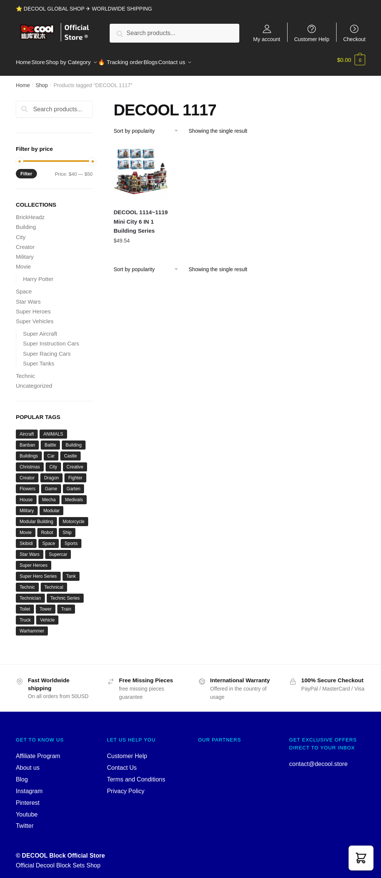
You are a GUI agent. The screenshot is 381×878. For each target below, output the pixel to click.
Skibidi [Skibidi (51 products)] (26, 539)
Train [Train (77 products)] (66, 604)
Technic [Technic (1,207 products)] (27, 582)
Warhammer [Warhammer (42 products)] (32, 626)
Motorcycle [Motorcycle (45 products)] (73, 517)
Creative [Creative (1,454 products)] (75, 462)
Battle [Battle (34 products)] (50, 440)
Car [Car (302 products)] (51, 451)
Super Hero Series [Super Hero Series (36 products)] (38, 571)
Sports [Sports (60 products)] (71, 539)
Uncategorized (34, 381)
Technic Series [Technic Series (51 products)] (65, 593)
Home (23, 81)
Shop (41, 81)
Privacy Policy (126, 786)
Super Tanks (38, 359)
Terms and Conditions (136, 775)
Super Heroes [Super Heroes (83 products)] (33, 560)
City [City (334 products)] (53, 462)
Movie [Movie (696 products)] (26, 528)
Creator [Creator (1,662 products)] (27, 473)
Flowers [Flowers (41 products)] (27, 484)
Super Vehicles (35, 316)
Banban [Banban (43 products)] (27, 440)
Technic (25, 371)
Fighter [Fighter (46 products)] (75, 473)
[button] (361, 858)
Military (25, 252)
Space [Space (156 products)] (48, 539)
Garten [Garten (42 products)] (74, 484)
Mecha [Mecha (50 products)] (49, 495)
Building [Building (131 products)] (74, 440)
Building (26, 222)
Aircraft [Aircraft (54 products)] (27, 429)
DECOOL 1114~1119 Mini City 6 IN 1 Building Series (141, 216)
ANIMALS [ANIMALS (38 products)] (53, 429)
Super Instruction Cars (51, 339)
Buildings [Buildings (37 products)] (29, 451)
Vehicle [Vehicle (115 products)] (47, 615)
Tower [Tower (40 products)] (46, 604)
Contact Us (122, 763)
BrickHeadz (30, 212)
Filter (26, 169)
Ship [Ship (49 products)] (67, 528)
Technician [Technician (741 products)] (30, 593)
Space (24, 287)
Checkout (354, 39)
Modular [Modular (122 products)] (51, 506)
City (21, 232)
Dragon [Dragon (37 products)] (51, 473)
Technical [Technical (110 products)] (53, 582)
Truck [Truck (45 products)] (25, 615)
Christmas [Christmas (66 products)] (30, 462)
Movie (23, 262)
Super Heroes (33, 307)
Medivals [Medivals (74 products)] (74, 495)
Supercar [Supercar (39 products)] (58, 550)
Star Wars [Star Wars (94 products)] (30, 550)
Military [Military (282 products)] (27, 506)
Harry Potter (38, 274)
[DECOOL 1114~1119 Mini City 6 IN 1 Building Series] (141, 168)
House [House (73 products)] (26, 495)
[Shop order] (149, 126)
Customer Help (311, 39)
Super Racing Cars (47, 349)
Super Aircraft (40, 329)
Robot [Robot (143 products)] (47, 528)
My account (266, 39)
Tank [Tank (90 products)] (71, 571)
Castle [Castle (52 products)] (70, 451)
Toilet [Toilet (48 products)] (25, 604)
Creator (25, 242)
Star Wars (28, 297)
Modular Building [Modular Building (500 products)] (36, 517)
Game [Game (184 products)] (51, 484)
